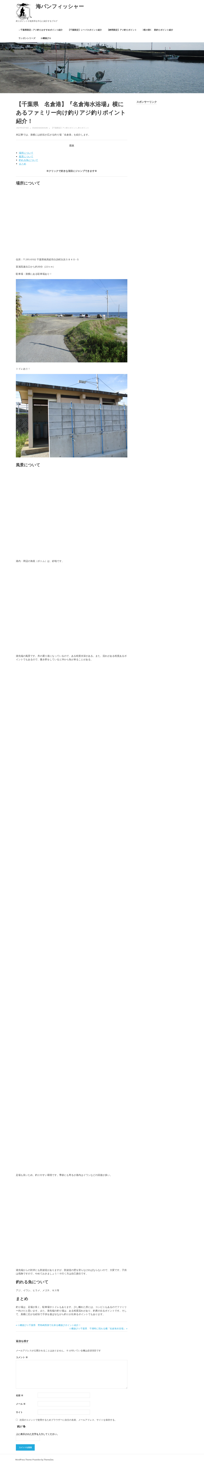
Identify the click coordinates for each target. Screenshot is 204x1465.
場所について (26, 152)
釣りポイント (83, 127)
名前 (19, 1395)
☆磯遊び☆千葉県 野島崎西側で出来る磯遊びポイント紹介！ (49, 1325)
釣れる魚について (28, 159)
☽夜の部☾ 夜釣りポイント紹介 (157, 30)
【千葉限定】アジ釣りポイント (64, 127)
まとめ (22, 163)
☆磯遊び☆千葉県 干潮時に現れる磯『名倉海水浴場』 (97, 1328)
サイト (19, 1412)
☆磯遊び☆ (46, 38)
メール (21, 1403)
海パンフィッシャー (60, 6)
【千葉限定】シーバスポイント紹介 (85, 30)
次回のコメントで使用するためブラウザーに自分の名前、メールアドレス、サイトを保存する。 (68, 1419)
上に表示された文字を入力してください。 (37, 1434)
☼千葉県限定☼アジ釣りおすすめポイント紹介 (40, 30)
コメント (22, 1357)
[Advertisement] (162, 134)
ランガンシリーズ (26, 38)
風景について (26, 156)
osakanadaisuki (40, 127)
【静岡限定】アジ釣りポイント (122, 30)
